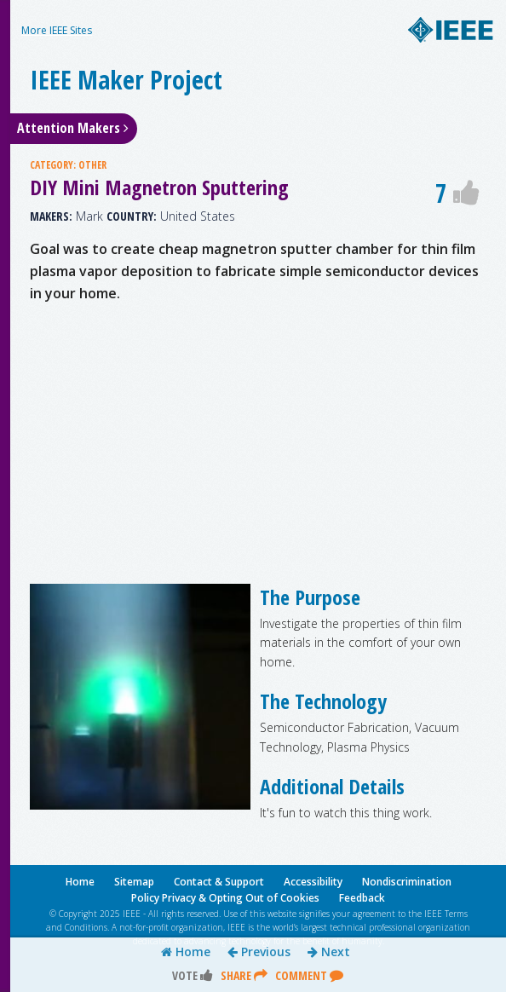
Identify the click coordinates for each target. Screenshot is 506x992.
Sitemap (134, 881)
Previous (258, 952)
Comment (309, 975)
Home (185, 952)
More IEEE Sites (56, 30)
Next (329, 952)
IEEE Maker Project (126, 79)
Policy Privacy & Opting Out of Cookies (225, 898)
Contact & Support (219, 881)
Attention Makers (73, 127)
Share (244, 975)
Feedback (362, 898)
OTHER (92, 165)
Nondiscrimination (406, 881)
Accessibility (313, 881)
